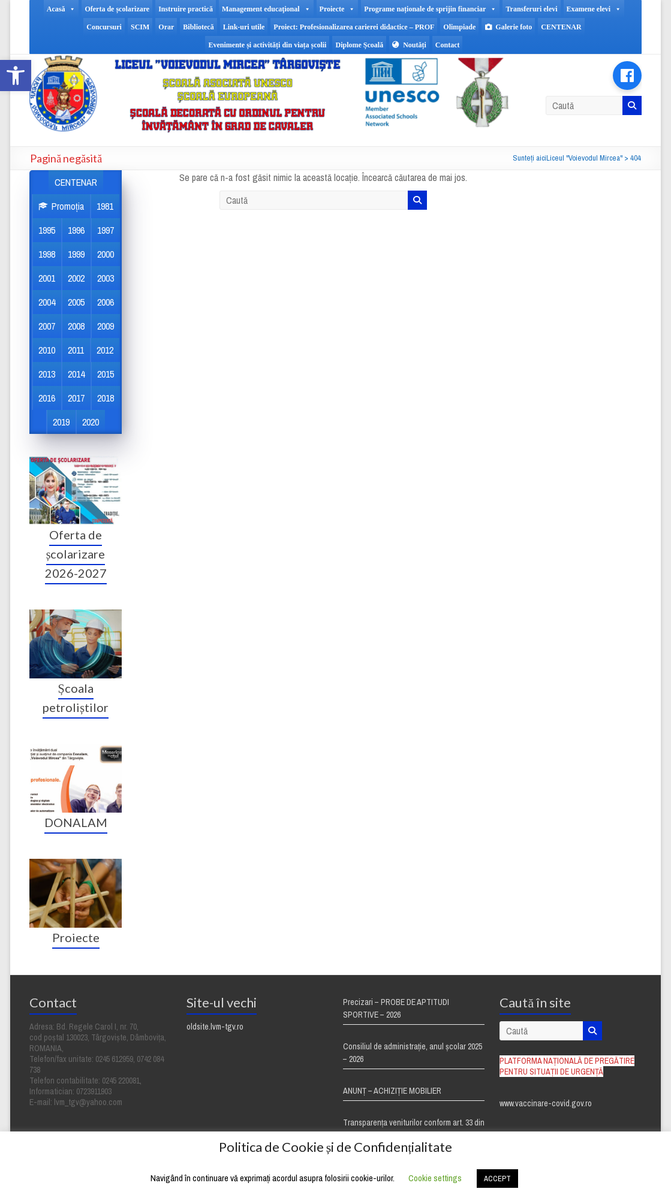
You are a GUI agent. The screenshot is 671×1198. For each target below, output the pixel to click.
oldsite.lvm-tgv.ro (214, 1026)
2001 (46, 278)
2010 (46, 350)
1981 (105, 206)
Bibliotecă (198, 27)
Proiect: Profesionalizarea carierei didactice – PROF (353, 27)
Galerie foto (513, 27)
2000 (105, 254)
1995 (46, 230)
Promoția (68, 206)
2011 (76, 350)
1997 (105, 230)
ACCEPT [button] (497, 1178)
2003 (105, 278)
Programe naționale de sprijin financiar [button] (430, 9)
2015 (105, 374)
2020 (90, 421)
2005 (76, 302)
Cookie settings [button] (435, 1178)
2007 (46, 326)
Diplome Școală (359, 45)
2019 (61, 421)
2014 (76, 374)
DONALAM (75, 822)
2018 (105, 398)
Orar (166, 27)
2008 (76, 326)
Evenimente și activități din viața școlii (267, 45)
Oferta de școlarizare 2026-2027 (76, 553)
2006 (105, 302)
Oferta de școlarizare (117, 9)
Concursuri (104, 27)
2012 (105, 350)
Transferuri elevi (531, 9)
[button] (15, 75)
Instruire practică (185, 9)
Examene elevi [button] (594, 9)
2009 (105, 326)
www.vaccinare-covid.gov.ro (546, 1103)
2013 (46, 374)
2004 (46, 302)
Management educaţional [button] (266, 9)
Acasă (61, 9)
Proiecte (76, 937)
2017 (76, 398)
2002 (76, 278)
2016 (46, 398)
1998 (46, 254)
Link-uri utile (244, 27)
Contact (447, 45)
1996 (76, 230)
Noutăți (414, 45)
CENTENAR (561, 27)
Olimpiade (459, 27)
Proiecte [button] (338, 9)
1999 (76, 254)
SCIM (140, 27)
